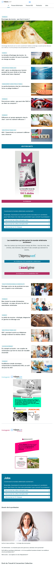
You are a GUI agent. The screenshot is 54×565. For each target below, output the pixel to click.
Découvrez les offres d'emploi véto (16, 220)
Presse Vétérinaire (17, 5)
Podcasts (39, 5)
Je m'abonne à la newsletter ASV (27, 273)
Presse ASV (29, 5)
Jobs (46, 5)
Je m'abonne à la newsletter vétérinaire (27, 261)
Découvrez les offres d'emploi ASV (16, 223)
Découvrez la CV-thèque (13, 227)
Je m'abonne (27, 201)
